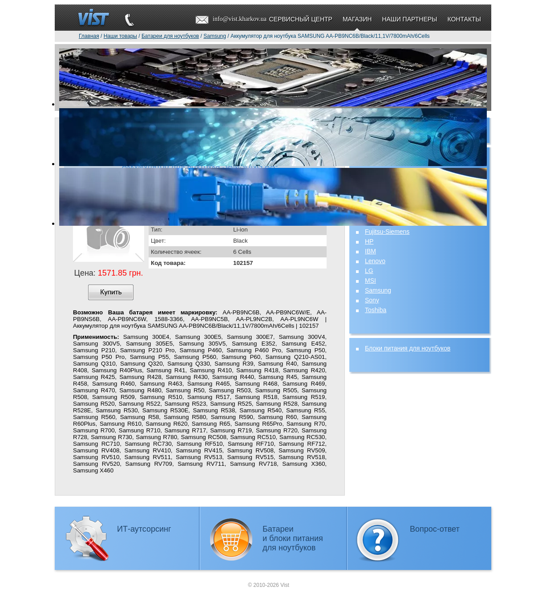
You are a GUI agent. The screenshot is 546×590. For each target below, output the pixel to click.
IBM (370, 251)
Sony (372, 300)
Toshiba (375, 309)
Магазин (357, 19)
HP (369, 241)
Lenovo (375, 260)
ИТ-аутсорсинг (144, 529)
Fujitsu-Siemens (387, 231)
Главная (89, 36)
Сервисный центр (300, 19)
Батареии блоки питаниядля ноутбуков (293, 538)
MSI (370, 280)
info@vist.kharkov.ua (240, 19)
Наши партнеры (409, 19)
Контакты (464, 19)
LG (369, 270)
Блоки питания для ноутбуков (407, 348)
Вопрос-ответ (435, 529)
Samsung (378, 290)
